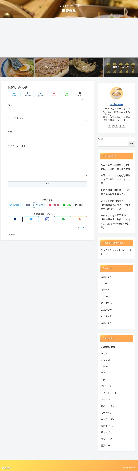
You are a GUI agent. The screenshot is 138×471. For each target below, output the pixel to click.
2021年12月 (107, 296)
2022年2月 (106, 283)
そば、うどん (107, 386)
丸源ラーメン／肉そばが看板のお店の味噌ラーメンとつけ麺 (115, 179)
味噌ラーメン (107, 406)
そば (103, 380)
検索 (100, 138)
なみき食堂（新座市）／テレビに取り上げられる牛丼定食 (115, 166)
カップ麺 (105, 360)
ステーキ (105, 366)
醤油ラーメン (107, 445)
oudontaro (116, 104)
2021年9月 (106, 316)
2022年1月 (106, 290)
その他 (104, 373)
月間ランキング (109, 425)
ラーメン (105, 399)
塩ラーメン (106, 412)
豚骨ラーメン (107, 439)
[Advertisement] (69, 37)
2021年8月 (106, 323)
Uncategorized (108, 347)
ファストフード (109, 393)
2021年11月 (107, 303)
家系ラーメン (107, 419)
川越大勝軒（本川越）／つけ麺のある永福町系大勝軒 (115, 192)
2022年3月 (106, 277)
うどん (104, 353)
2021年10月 (107, 310)
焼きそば (105, 432)
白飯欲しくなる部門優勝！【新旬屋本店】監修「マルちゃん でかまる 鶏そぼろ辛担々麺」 (116, 221)
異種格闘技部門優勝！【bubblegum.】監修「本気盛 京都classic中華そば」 (116, 204)
